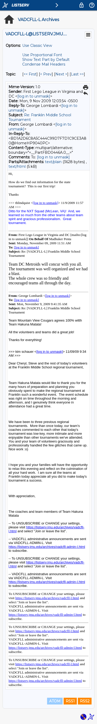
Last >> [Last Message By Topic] (77, 74)
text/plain (53, 161)
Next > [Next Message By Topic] (61, 74)
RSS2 (84, 701)
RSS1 (70, 701)
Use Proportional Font (42, 55)
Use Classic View (37, 45)
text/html (17, 166)
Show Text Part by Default (46, 59)
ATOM (55, 701)
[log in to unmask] (33, 96)
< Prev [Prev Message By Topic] (46, 74)
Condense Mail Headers (43, 64)
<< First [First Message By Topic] (30, 74)
